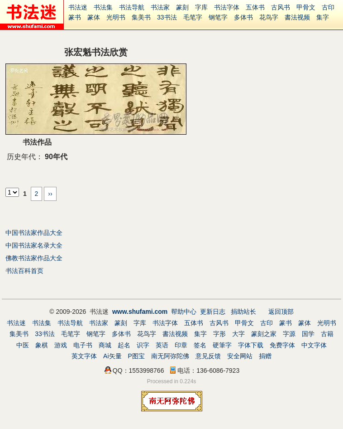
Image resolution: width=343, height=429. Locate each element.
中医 (22, 345)
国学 (308, 333)
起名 (124, 345)
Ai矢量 (112, 356)
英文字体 (84, 356)
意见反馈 (208, 356)
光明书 (115, 17)
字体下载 (250, 345)
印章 (181, 345)
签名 (200, 345)
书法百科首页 (24, 270)
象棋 (41, 345)
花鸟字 (268, 17)
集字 (322, 17)
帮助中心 (183, 311)
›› (50, 193)
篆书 (74, 17)
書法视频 (297, 17)
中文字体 (314, 345)
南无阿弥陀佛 (170, 356)
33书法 (167, 17)
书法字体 (226, 7)
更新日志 (212, 311)
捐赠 (265, 356)
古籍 (327, 333)
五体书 (255, 7)
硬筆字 (222, 345)
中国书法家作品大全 (33, 232)
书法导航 (131, 7)
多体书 (243, 17)
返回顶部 (281, 311)
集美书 (141, 17)
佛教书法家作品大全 (33, 258)
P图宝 (136, 356)
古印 (328, 7)
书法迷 (77, 7)
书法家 (160, 7)
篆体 (93, 17)
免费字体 (282, 345)
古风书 (280, 7)
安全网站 (239, 356)
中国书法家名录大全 (33, 245)
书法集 (103, 7)
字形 (219, 333)
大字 (238, 333)
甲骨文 (305, 7)
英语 (162, 345)
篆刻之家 (263, 333)
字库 (201, 7)
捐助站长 (243, 311)
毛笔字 (192, 17)
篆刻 (182, 7)
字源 (289, 333)
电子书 (82, 345)
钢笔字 (218, 17)
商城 (105, 345)
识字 (143, 345)
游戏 (60, 345)
